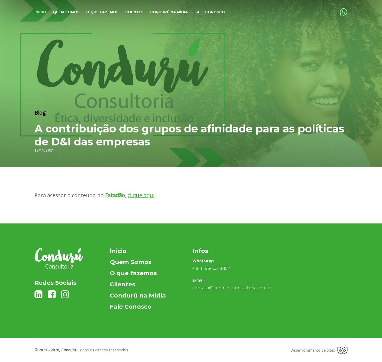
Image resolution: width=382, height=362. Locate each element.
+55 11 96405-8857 (211, 268)
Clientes (134, 12)
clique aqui (141, 195)
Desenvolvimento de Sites (319, 350)
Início (40, 12)
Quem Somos (130, 262)
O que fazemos (102, 12)
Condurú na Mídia (169, 12)
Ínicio (118, 251)
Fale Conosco (209, 12)
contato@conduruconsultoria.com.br (232, 287)
